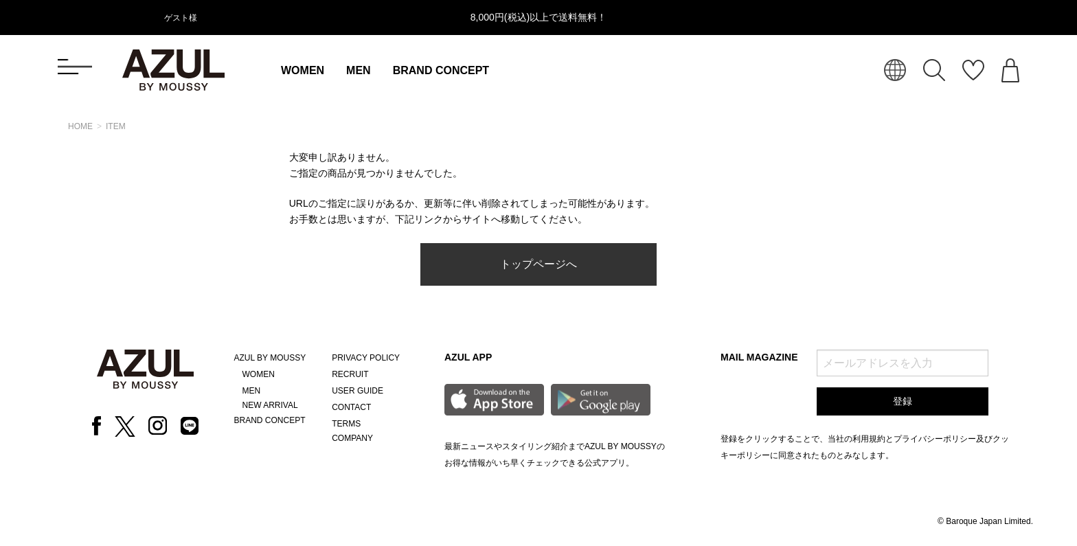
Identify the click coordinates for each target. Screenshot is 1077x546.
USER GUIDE (357, 391)
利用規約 (868, 439)
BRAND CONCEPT (441, 70)
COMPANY (352, 438)
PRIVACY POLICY (366, 358)
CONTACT (351, 407)
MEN (358, 70)
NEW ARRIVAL (270, 405)
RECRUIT (350, 374)
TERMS (346, 424)
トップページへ (538, 264)
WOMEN (302, 70)
